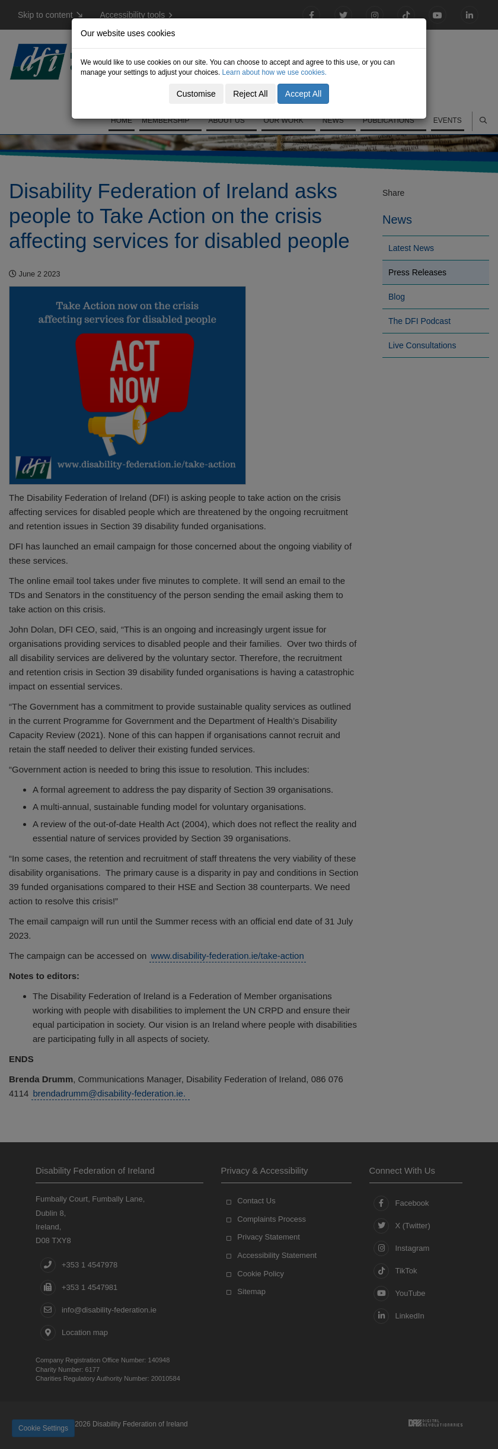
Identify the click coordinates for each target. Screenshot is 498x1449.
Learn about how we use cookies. (274, 72)
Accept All (303, 93)
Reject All (250, 93)
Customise (196, 93)
